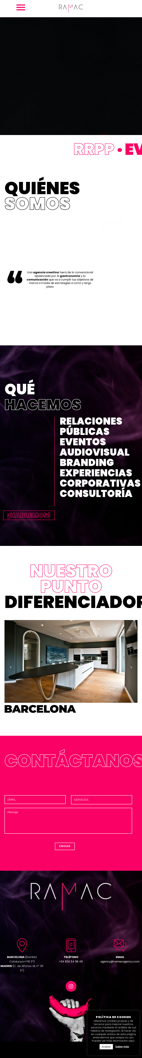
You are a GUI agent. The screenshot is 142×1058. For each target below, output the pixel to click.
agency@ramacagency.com (120, 962)
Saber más (122, 1046)
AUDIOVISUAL (95, 452)
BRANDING (87, 462)
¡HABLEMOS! (29, 515)
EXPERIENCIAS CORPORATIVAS (100, 478)
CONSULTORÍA (96, 493)
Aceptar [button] (106, 1046)
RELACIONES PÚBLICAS (91, 426)
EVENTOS (83, 441)
